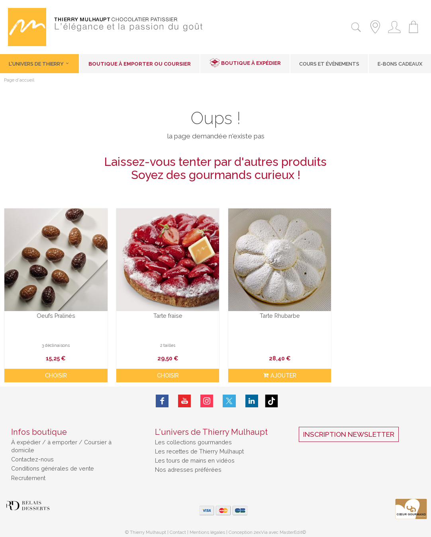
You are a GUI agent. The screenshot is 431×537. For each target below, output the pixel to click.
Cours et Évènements (329, 64)
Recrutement (28, 473)
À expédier (26, 437)
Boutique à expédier (251, 63)
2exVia (261, 528)
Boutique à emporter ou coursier (139, 64)
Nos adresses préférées (188, 465)
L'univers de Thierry (39, 64)
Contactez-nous (32, 455)
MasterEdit (291, 528)
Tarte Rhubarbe (269, 312)
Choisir (54, 371)
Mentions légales (207, 528)
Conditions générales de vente (52, 464)
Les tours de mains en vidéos (195, 456)
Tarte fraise (161, 312)
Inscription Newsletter (348, 430)
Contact (178, 528)
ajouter (269, 371)
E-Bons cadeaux (400, 64)
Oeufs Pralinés (54, 312)
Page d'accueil (19, 80)
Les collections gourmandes (193, 437)
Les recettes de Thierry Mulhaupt (199, 447)
